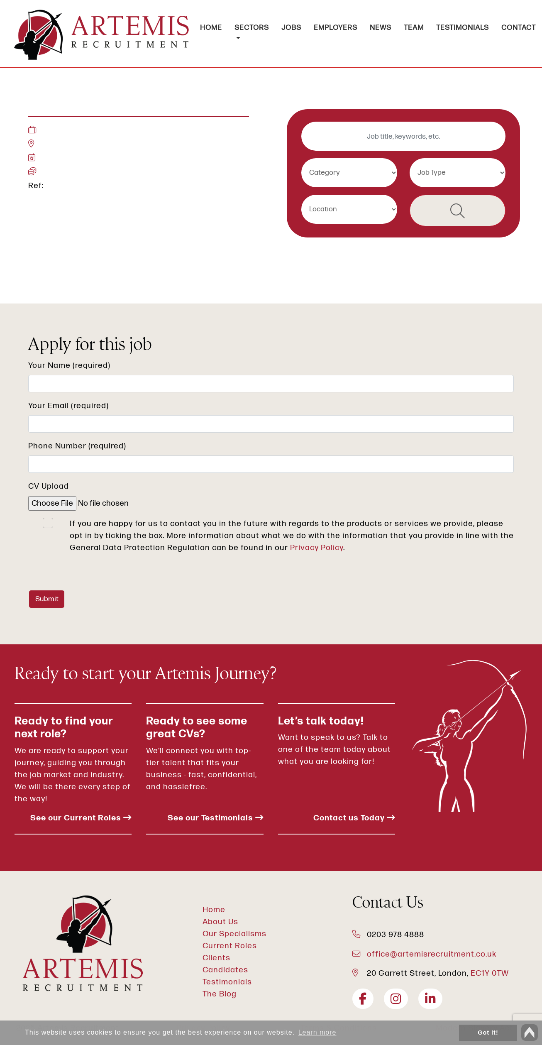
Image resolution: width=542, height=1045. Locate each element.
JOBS (291, 27)
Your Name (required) (69, 365)
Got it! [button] (488, 1032)
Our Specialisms (234, 934)
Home (214, 910)
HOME (211, 27)
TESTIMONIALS (462, 27)
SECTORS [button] (251, 27)
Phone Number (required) (77, 446)
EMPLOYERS (335, 27)
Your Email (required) (68, 406)
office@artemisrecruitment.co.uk (431, 954)
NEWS (380, 27)
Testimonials (227, 982)
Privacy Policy (316, 548)
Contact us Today (354, 818)
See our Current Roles (81, 818)
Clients (216, 958)
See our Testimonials (216, 818)
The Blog (220, 994)
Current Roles (230, 946)
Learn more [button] (317, 1032)
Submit (47, 599)
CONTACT (518, 27)
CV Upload (48, 486)
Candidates (225, 970)
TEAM (414, 27)
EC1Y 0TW (490, 973)
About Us (220, 922)
